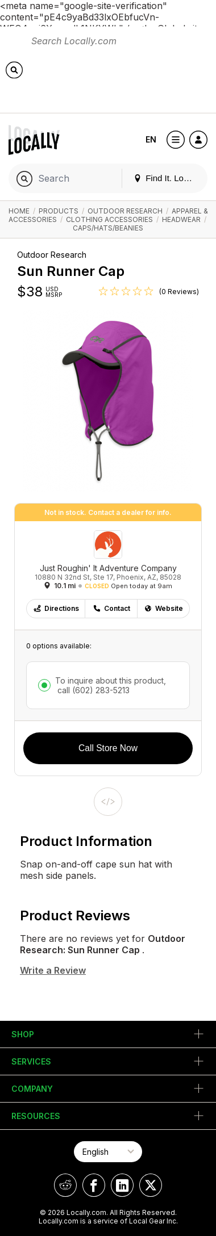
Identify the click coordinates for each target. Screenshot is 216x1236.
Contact (111, 608)
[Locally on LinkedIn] (122, 1185)
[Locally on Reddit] (65, 1185)
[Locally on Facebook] (93, 1185)
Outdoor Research (125, 211)
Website (163, 608)
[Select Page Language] (108, 1151)
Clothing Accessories (109, 219)
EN (151, 139)
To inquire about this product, (110, 685)
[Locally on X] (150, 1185)
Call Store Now (108, 748)
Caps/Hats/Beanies (108, 228)
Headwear (181, 219)
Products (58, 211)
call (92, 690)
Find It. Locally (167, 178)
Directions (56, 608)
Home (19, 211)
